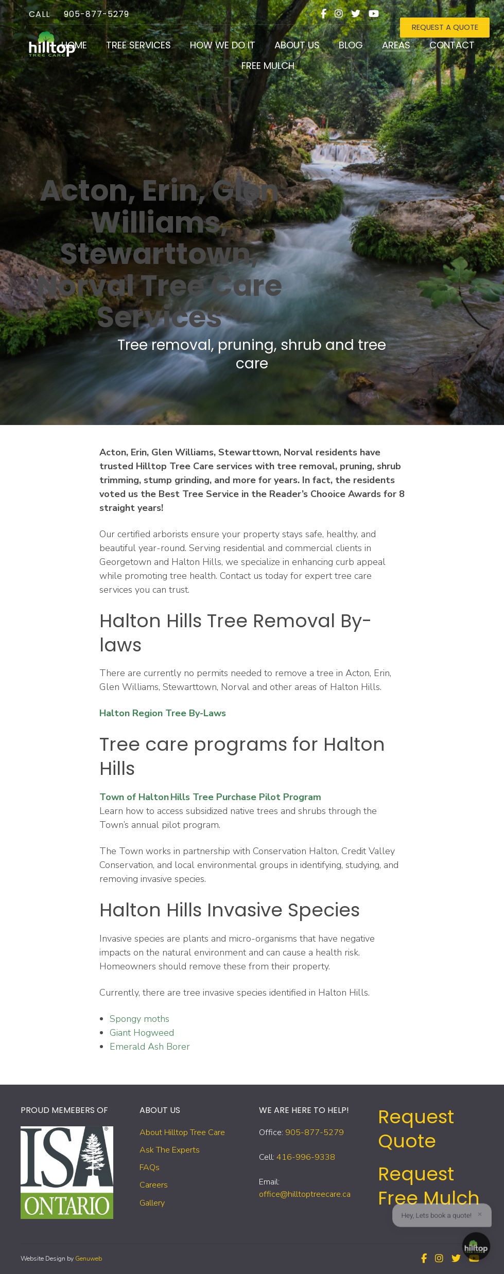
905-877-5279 (88, 10)
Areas (388, 51)
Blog (343, 51)
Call (31, 10)
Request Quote (416, 1129)
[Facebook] (330, 10)
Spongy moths (139, 1019)
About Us (288, 51)
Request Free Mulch (429, 1186)
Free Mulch (259, 71)
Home (66, 51)
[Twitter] (362, 10)
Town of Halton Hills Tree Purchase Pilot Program (210, 797)
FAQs (150, 1167)
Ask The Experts (170, 1150)
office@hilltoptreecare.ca (305, 1194)
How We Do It (214, 51)
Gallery (152, 1203)
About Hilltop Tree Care (182, 1132)
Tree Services (130, 51)
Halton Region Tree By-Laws (162, 713)
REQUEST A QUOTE (444, 10)
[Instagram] (345, 10)
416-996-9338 (305, 1157)
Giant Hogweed (142, 1033)
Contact (443, 51)
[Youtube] (380, 10)
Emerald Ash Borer (150, 1046)
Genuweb (88, 1258)
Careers (154, 1185)
